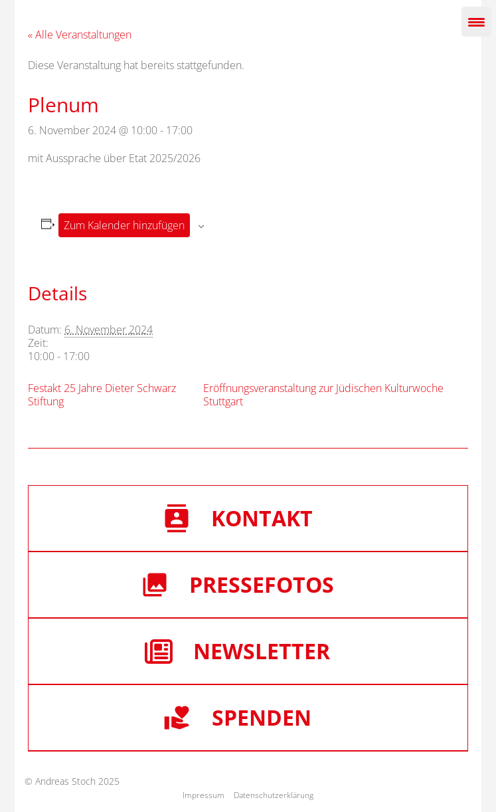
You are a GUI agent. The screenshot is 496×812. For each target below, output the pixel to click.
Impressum (203, 795)
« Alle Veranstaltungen (79, 34)
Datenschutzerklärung (273, 795)
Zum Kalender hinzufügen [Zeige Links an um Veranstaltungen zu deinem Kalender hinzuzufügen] (124, 225)
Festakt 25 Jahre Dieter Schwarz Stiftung (102, 395)
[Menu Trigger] (476, 22)
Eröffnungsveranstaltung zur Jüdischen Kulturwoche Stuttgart (323, 395)
